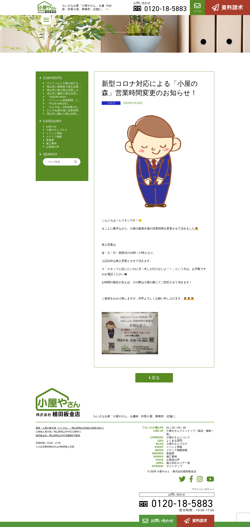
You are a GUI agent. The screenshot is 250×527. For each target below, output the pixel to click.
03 (178, 427)
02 (173, 427)
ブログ (111, 102)
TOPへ (109, 7)
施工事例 (171, 456)
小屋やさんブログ (176, 443)
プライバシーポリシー (203, 489)
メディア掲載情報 (176, 450)
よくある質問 (174, 440)
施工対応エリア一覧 (178, 462)
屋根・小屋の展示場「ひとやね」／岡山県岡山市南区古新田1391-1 (70, 428)
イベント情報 (174, 446)
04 (184, 427)
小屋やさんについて (178, 437)
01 (167, 427)
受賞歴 (170, 453)
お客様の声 (173, 459)
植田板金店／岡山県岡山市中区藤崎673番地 (58, 435)
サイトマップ (174, 466)
